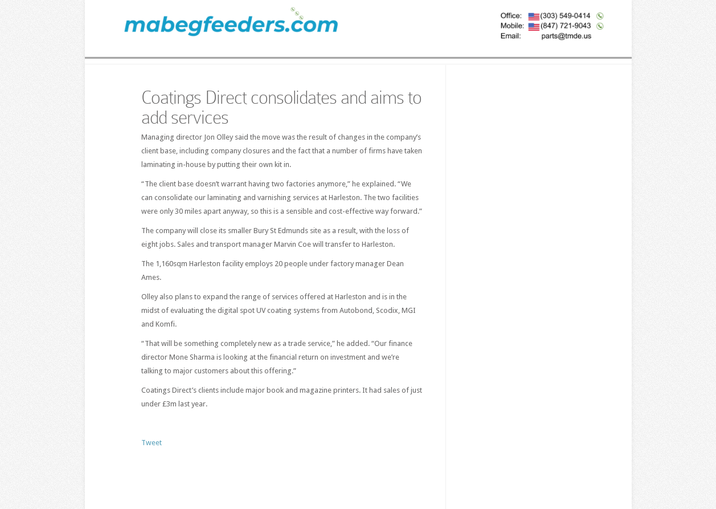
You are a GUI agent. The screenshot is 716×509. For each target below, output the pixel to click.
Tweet (151, 442)
